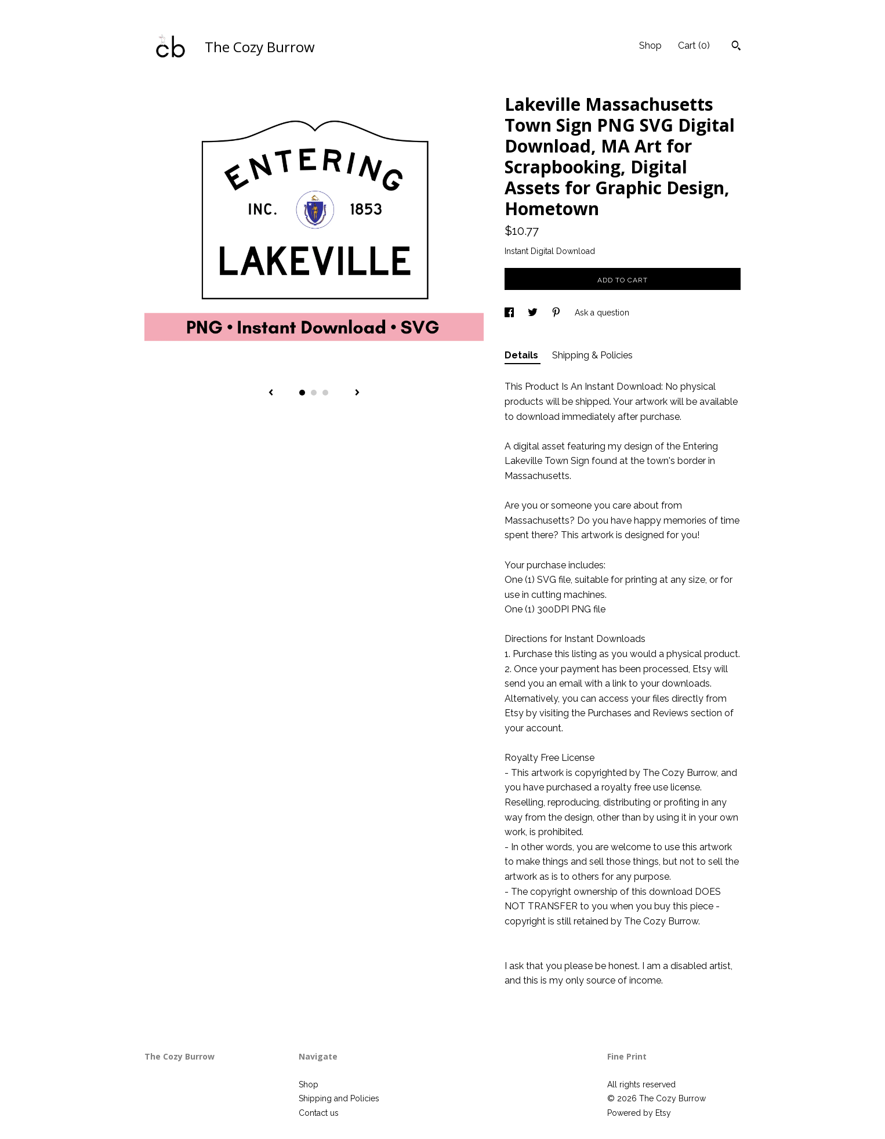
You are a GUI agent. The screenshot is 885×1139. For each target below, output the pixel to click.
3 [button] (325, 393)
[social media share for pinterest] (557, 312)
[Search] (736, 47)
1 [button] (302, 393)
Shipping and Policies (339, 1098)
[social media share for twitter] (534, 312)
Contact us (319, 1113)
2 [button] (314, 393)
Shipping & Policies (592, 355)
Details (523, 355)
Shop (650, 45)
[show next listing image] (357, 393)
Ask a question (602, 312)
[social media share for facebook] (510, 312)
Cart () (694, 45)
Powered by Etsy (639, 1113)
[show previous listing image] (271, 393)
